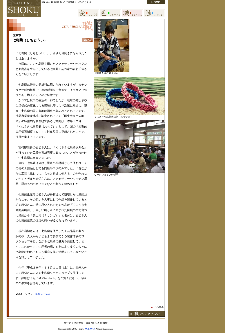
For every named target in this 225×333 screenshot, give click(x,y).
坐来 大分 (90, 328)
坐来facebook (42, 294)
